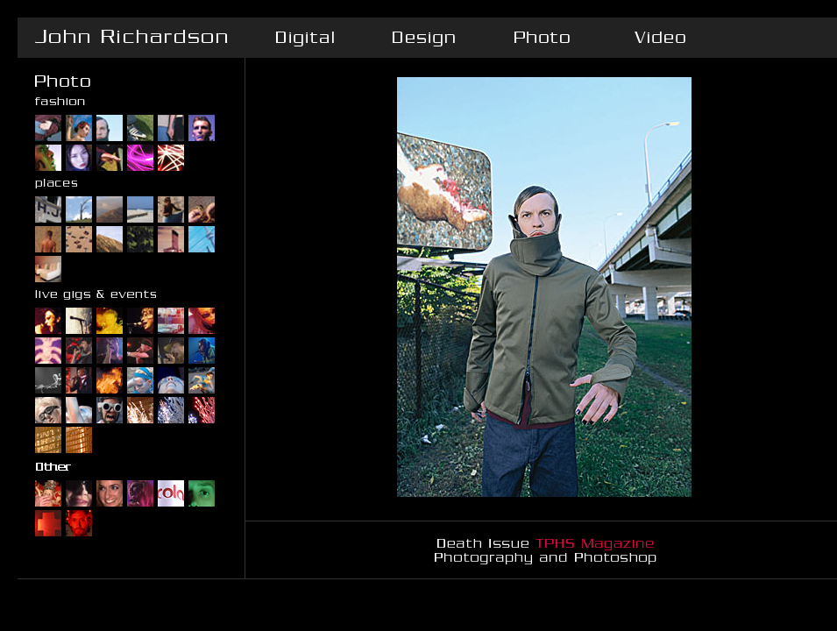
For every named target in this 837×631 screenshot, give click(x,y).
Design (423, 38)
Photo (541, 38)
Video (659, 38)
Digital (304, 38)
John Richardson (131, 38)
